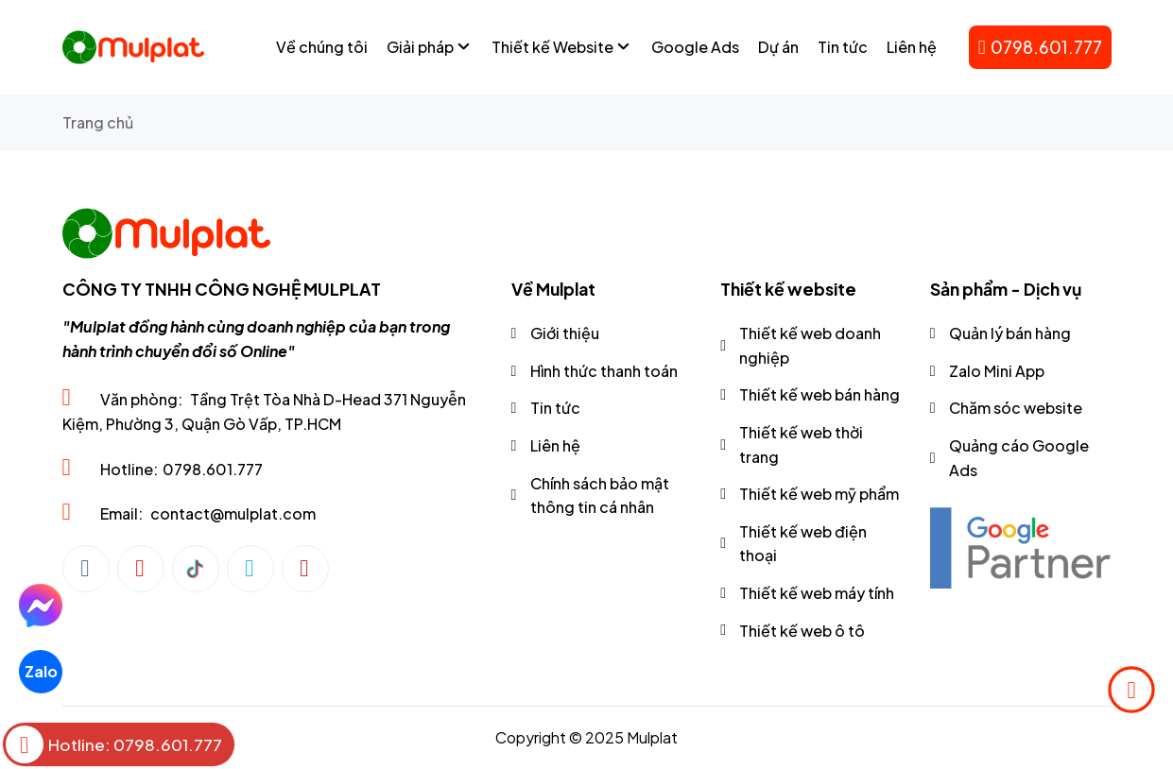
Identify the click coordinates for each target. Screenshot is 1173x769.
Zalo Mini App (996, 371)
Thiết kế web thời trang (801, 444)
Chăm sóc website (1015, 408)
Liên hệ (555, 445)
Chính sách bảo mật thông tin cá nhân (599, 495)
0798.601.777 (1040, 47)
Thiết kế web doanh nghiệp (810, 345)
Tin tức (555, 408)
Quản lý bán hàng (1010, 333)
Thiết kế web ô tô (802, 631)
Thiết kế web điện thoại (803, 543)
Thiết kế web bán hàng (819, 394)
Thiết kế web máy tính (816, 593)
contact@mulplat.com (233, 513)
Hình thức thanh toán (604, 371)
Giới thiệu (564, 333)
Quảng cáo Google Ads (1019, 458)
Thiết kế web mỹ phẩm (819, 494)
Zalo (40, 671)
